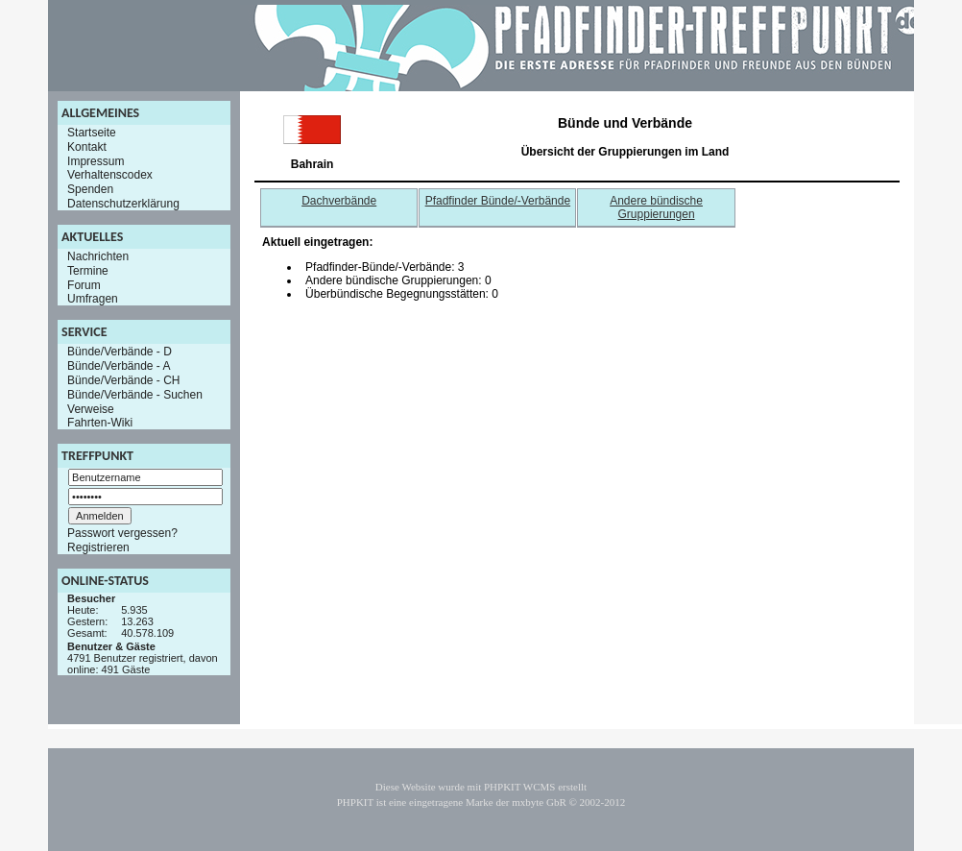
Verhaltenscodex (110, 175)
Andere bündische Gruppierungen (656, 207)
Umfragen (92, 298)
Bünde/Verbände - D (119, 351)
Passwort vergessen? (122, 533)
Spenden (90, 189)
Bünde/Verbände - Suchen (135, 394)
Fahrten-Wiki (99, 422)
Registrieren (98, 547)
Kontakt (87, 147)
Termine (87, 271)
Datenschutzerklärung (123, 203)
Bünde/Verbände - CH (123, 380)
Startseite (91, 132)
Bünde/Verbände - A (118, 366)
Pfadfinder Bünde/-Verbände (497, 200)
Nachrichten (98, 256)
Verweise (90, 408)
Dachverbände (338, 200)
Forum (84, 284)
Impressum (95, 160)
